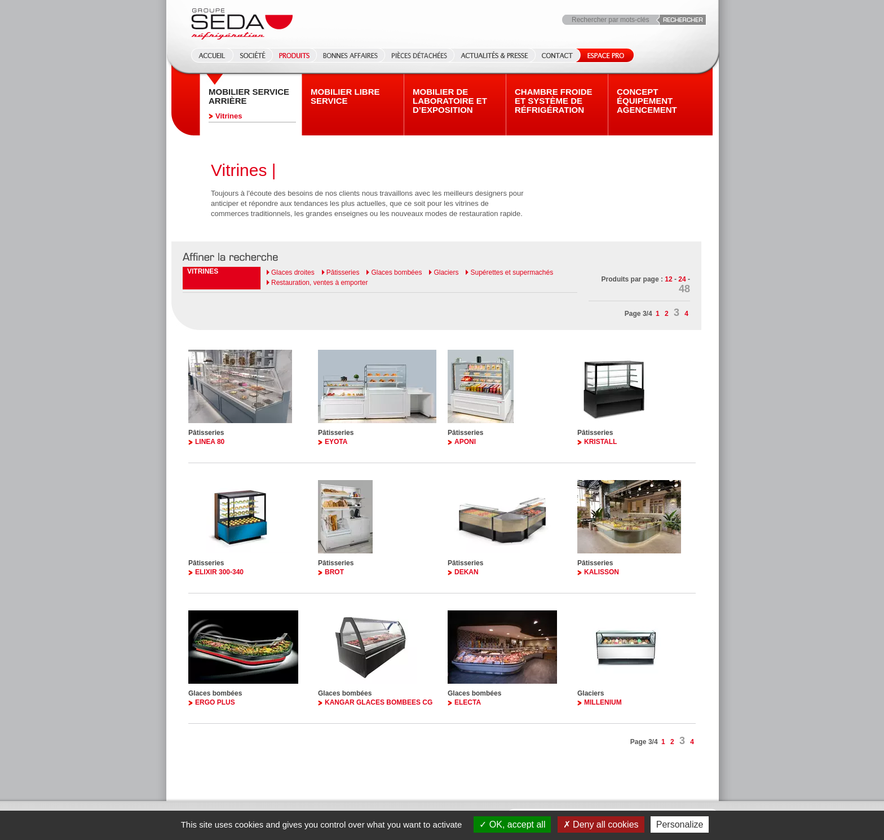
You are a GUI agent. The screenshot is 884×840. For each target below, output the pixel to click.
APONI (465, 442)
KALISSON (601, 572)
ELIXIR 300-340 (219, 572)
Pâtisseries (343, 272)
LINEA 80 (209, 442)
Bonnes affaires (350, 55)
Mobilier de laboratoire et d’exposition (450, 101)
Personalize (680, 824)
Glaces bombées (396, 272)
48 (684, 288)
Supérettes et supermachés (511, 272)
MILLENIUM (603, 702)
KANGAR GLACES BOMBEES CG (378, 702)
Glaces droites (293, 272)
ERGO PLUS (215, 702)
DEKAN (466, 572)
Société (253, 55)
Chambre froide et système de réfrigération (554, 101)
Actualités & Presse (494, 55)
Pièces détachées (419, 55)
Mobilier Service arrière (249, 96)
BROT (334, 572)
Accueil (208, 55)
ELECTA (467, 702)
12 (668, 279)
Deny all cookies (601, 824)
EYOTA (336, 442)
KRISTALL (600, 442)
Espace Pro (603, 55)
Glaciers (446, 272)
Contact (557, 55)
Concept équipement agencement (647, 101)
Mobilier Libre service (345, 96)
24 (682, 279)
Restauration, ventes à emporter (319, 283)
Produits (294, 55)
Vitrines (228, 116)
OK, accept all (512, 824)
